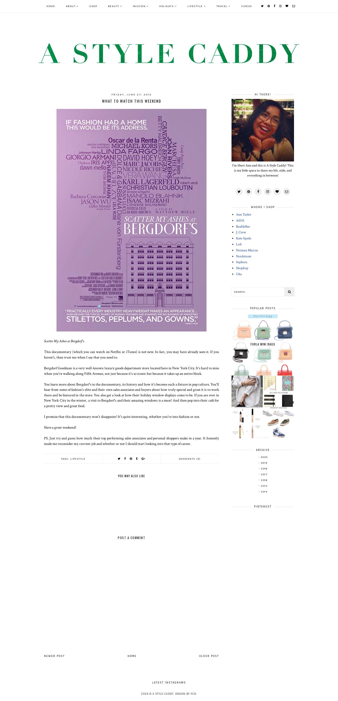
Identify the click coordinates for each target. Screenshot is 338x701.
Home (50, 6)
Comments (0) (190, 458)
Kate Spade (243, 238)
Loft (239, 244)
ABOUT (71, 6)
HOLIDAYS (166, 6)
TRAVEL (222, 6)
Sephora (241, 262)
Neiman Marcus (247, 250)
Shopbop (242, 268)
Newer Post (54, 656)
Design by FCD (185, 694)
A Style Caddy (163, 694)
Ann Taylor (243, 214)
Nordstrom (243, 256)
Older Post (209, 656)
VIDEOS (246, 6)
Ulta (239, 274)
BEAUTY (113, 6)
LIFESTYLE (195, 6)
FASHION (139, 6)
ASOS (240, 220)
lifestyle (78, 458)
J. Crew (241, 232)
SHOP (93, 6)
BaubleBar (243, 226)
